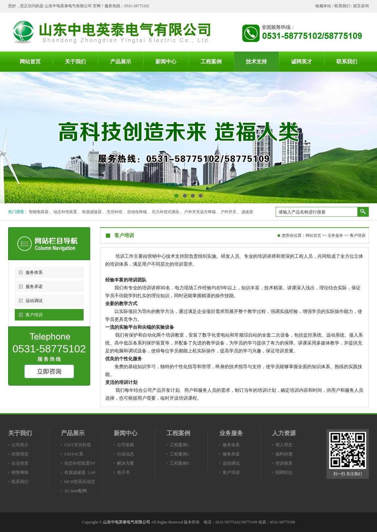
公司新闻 (125, 444)
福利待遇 (283, 454)
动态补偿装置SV (79, 463)
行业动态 (125, 454)
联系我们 (342, 6)
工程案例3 (179, 463)
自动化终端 (137, 212)
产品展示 (73, 433)
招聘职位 (283, 472)
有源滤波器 (92, 212)
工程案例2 (179, 454)
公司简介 (20, 444)
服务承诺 (34, 286)
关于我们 (20, 433)
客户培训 (34, 314)
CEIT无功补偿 (77, 444)
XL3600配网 (75, 490)
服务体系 (34, 272)
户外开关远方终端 (200, 212)
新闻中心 (125, 433)
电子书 (123, 472)
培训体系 (283, 463)
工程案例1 (179, 444)
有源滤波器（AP (79, 472)
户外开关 (228, 212)
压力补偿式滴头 (165, 212)
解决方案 (125, 463)
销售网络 (20, 472)
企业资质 (20, 463)
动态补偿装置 (65, 212)
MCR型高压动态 (79, 481)
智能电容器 (39, 212)
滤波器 (247, 212)
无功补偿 (114, 212)
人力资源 (284, 433)
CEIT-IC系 (73, 454)
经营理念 (20, 454)
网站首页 (313, 235)
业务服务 (335, 235)
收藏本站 (323, 6)
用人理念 (283, 444)
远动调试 (34, 300)
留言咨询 (361, 6)
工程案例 (178, 433)
